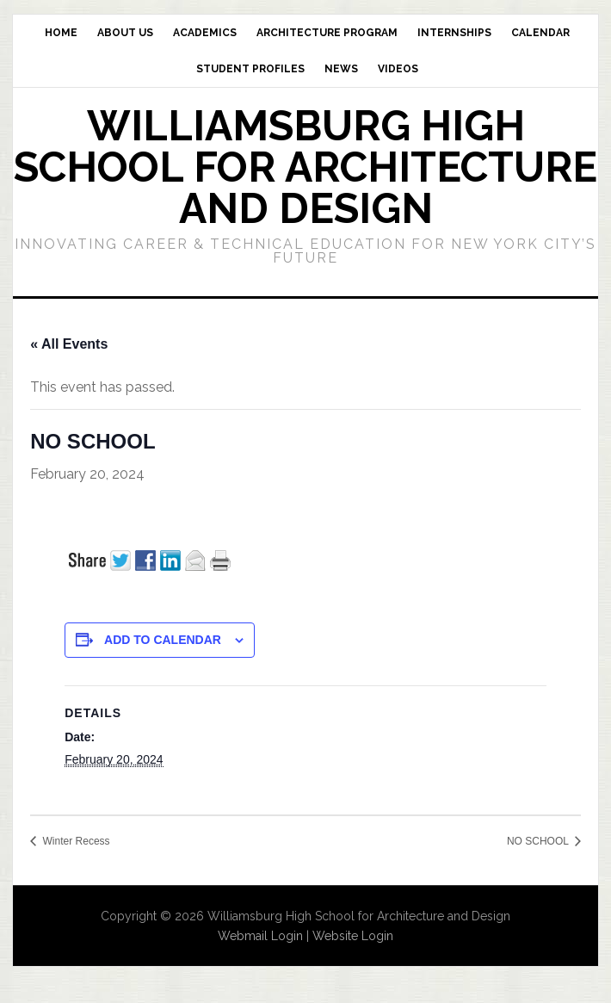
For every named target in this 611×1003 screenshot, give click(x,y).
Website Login (352, 936)
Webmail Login (260, 936)
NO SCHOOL (539, 841)
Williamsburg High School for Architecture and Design (305, 167)
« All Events (69, 344)
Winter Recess (74, 841)
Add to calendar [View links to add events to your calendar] (162, 640)
